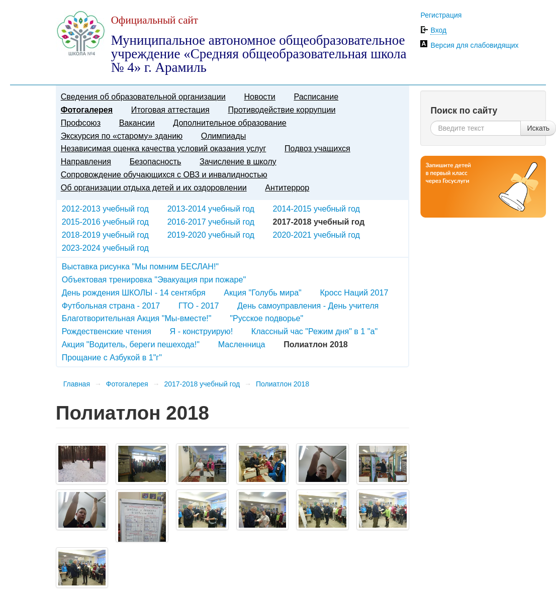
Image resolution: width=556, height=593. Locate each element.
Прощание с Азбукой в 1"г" (112, 357)
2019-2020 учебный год (210, 234)
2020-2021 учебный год (316, 234)
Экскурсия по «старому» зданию (121, 135)
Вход (438, 30)
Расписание (316, 96)
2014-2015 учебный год (316, 208)
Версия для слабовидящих (474, 45)
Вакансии (137, 122)
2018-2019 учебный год (105, 234)
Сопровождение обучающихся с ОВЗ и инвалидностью (164, 174)
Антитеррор (287, 187)
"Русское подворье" (266, 318)
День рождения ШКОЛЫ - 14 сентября (134, 292)
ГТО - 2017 (198, 305)
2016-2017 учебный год (210, 221)
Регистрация (440, 15)
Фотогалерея (87, 109)
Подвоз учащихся (317, 148)
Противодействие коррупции (281, 109)
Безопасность (155, 161)
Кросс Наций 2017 (354, 292)
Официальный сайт (154, 20)
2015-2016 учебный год (105, 221)
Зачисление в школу (238, 161)
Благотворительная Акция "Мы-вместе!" (137, 318)
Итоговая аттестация (170, 109)
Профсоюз (81, 122)
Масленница (241, 344)
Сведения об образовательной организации (143, 96)
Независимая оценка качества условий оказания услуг (163, 148)
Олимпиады (223, 135)
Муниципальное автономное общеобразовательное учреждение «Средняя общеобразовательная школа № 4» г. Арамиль (259, 54)
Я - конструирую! (201, 331)
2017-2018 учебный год (202, 384)
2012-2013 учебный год (105, 208)
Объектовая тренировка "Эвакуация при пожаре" (154, 279)
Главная (76, 384)
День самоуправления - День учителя (308, 305)
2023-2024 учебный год (105, 247)
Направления (86, 161)
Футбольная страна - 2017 (111, 305)
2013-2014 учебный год (210, 208)
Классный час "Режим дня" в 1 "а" (314, 331)
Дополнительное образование (229, 122)
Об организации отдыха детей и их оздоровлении (154, 187)
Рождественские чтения (106, 331)
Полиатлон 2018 (282, 384)
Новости (259, 96)
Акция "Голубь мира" (262, 292)
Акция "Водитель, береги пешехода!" (131, 344)
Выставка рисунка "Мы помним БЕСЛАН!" (140, 266)
